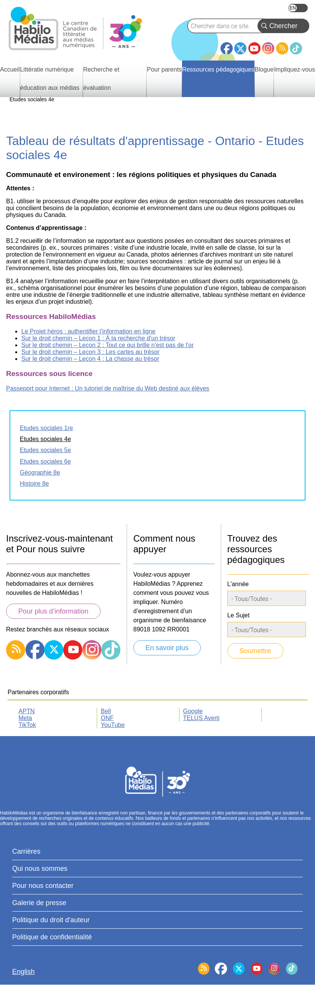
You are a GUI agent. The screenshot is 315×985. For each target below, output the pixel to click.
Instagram (268, 48)
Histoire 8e (34, 483)
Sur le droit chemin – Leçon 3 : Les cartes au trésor (90, 352)
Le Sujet (238, 615)
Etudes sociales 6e (45, 461)
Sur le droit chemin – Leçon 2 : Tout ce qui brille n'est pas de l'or (107, 345)
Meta (25, 718)
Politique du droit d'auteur (51, 920)
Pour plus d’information (53, 611)
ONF (107, 718)
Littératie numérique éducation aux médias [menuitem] (50, 78)
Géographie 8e (40, 472)
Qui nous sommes (39, 868)
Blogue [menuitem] (264, 69)
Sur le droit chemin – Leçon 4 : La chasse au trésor (90, 358)
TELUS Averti (201, 718)
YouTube (254, 48)
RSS (282, 48)
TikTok (296, 48)
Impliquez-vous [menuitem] (294, 69)
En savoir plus (167, 648)
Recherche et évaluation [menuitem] (101, 78)
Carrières (26, 851)
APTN (27, 711)
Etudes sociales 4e (45, 439)
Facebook (227, 45)
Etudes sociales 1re (46, 428)
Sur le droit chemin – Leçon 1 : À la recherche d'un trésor (98, 338)
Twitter (240, 48)
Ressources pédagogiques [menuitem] (218, 69)
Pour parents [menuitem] (164, 69)
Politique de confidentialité (52, 937)
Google (193, 711)
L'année (238, 584)
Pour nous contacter (43, 885)
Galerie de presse (39, 903)
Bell (106, 711)
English (298, 8)
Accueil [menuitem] (10, 69)
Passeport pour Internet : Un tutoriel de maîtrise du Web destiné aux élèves (107, 388)
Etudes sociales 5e (45, 450)
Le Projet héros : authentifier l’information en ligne (88, 331)
